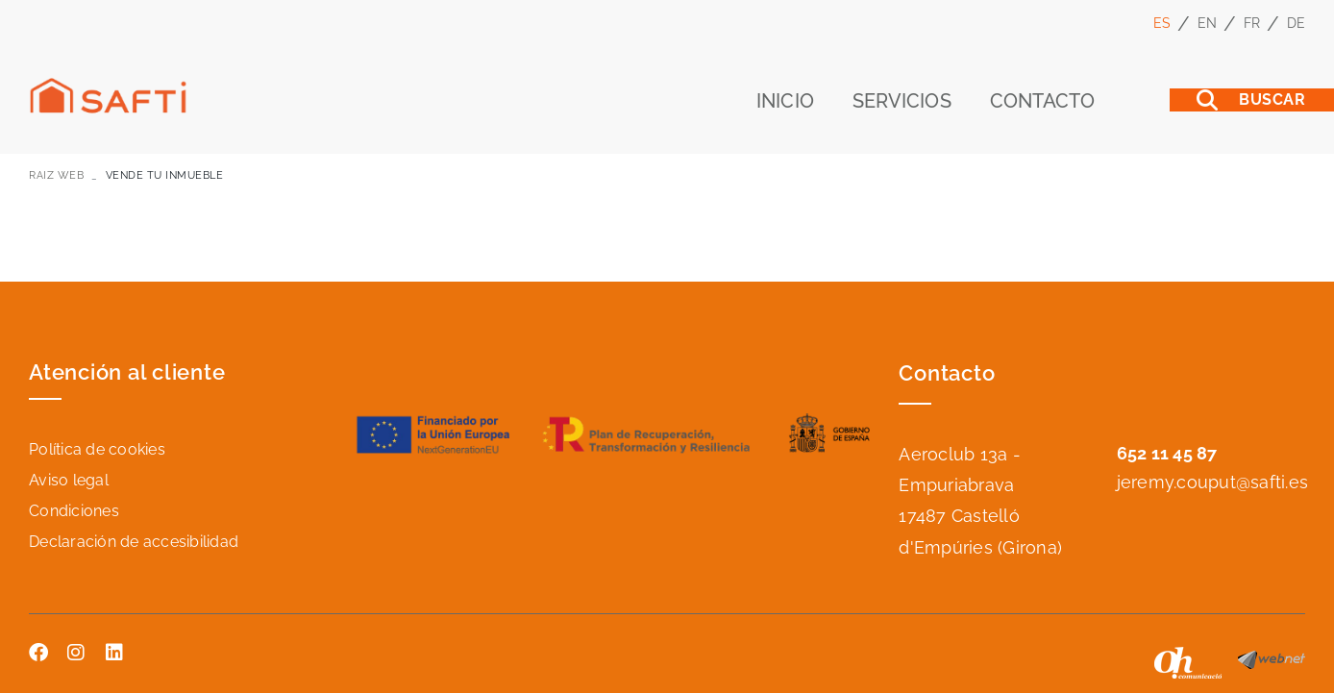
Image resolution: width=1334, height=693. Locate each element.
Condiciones (74, 511)
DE (1296, 23)
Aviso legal (69, 480)
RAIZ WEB (56, 175)
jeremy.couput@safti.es (1213, 482)
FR (1252, 23)
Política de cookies (97, 449)
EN (1208, 23)
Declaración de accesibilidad (133, 541)
